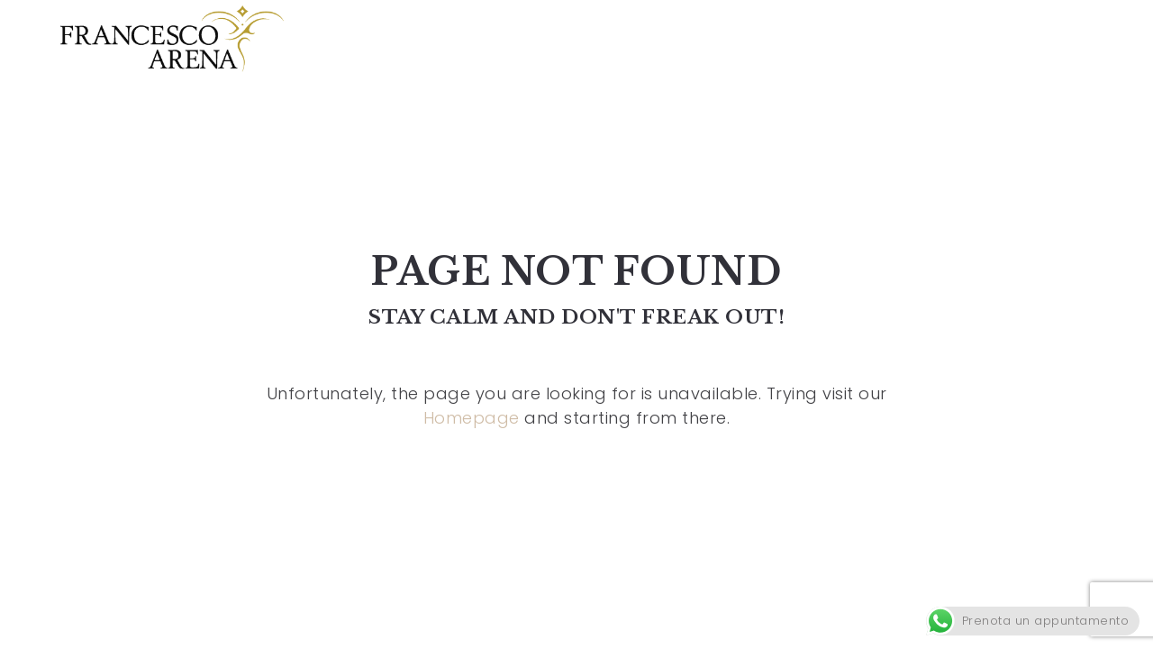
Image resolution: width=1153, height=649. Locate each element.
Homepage (471, 418)
